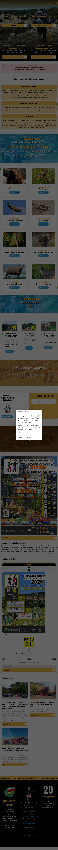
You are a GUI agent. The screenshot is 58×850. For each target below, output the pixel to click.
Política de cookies (21, 433)
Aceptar (20, 437)
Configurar (29, 437)
